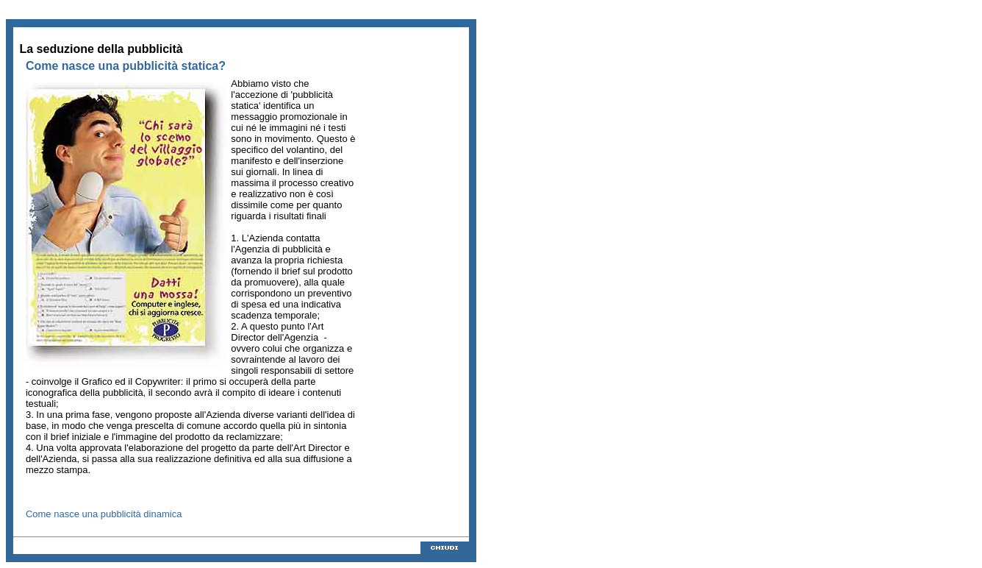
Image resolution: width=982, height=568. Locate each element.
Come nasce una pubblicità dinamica (104, 513)
